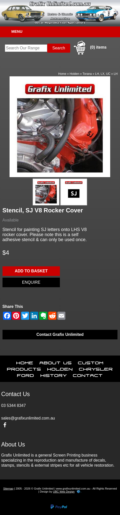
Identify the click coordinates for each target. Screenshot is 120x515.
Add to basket (31, 271)
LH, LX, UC (102, 74)
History (54, 374)
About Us (55, 362)
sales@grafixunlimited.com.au (28, 418)
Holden (74, 74)
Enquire (31, 282)
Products (24, 368)
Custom (91, 362)
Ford (25, 374)
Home (62, 74)
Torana (87, 74)
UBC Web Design (63, 491)
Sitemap (8, 488)
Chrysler (96, 368)
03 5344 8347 (13, 405)
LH (115, 74)
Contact (88, 374)
